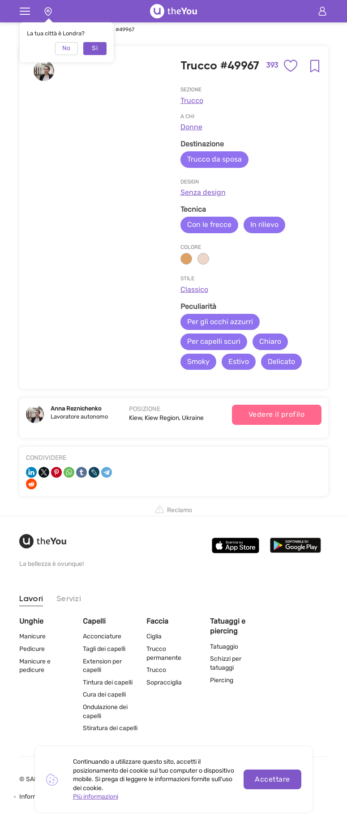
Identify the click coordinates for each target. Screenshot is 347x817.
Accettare (272, 779)
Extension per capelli (102, 666)
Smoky (198, 361)
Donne (191, 127)
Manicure (32, 636)
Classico (194, 289)
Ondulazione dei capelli (105, 711)
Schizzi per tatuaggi (225, 663)
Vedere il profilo (276, 414)
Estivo (238, 361)
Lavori (31, 599)
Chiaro (270, 341)
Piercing (221, 680)
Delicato (281, 361)
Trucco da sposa (214, 159)
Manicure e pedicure (35, 666)
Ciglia (154, 636)
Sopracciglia (164, 682)
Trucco (191, 100)
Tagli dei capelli (104, 649)
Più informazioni (95, 796)
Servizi (68, 599)
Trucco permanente (163, 653)
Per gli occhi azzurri (220, 321)
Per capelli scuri (213, 341)
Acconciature (102, 636)
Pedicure (32, 649)
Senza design (203, 192)
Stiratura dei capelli (110, 728)
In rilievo (264, 224)
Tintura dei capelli (108, 682)
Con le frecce (209, 224)
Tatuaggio (224, 646)
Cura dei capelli (104, 694)
